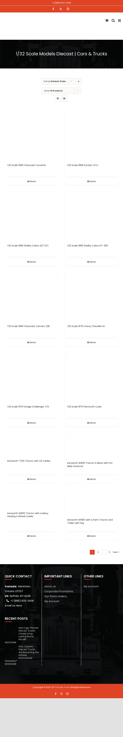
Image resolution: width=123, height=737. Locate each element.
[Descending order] (78, 81)
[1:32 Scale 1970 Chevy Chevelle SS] (91, 297)
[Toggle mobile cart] (106, 20)
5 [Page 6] (109, 552)
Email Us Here (13, 605)
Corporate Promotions (58, 591)
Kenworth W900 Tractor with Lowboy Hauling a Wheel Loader (27, 515)
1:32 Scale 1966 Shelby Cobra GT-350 (87, 245)
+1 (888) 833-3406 (61, 2)
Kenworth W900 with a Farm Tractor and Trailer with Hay (90, 521)
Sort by (55, 81)
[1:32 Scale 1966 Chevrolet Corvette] (31, 136)
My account (91, 586)
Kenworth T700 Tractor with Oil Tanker (28, 461)
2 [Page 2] (98, 552)
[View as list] (64, 98)
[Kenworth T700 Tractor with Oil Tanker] (31, 445)
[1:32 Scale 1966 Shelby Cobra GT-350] (91, 216)
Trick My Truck (62, 687)
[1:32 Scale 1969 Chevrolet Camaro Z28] (31, 297)
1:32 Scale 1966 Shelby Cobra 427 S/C (28, 245)
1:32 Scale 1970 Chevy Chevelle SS (86, 326)
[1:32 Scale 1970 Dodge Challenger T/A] (31, 377)
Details (32, 181)
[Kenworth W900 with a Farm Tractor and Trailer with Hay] (91, 502)
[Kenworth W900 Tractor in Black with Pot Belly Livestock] (91, 446)
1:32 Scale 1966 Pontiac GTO (82, 165)
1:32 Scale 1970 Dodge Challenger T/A (28, 406)
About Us (50, 586)
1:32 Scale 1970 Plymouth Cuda (84, 406)
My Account (51, 601)
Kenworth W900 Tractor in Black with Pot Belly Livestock (90, 464)
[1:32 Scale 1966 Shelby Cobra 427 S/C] (31, 216)
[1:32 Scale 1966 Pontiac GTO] (91, 136)
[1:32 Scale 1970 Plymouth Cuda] (91, 377)
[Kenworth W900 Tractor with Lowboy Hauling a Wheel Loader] (31, 499)
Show (53, 90)
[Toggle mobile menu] (119, 20)
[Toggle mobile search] (113, 20)
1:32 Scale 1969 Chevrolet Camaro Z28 (28, 326)
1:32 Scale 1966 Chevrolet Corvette (26, 165)
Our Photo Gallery (55, 596)
